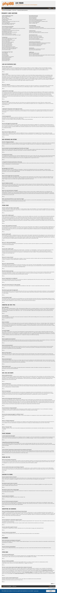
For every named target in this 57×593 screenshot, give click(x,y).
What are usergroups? (33, 18)
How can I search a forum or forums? (35, 35)
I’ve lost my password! (6, 22)
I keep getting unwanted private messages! (36, 27)
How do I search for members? (34, 38)
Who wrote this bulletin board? (34, 53)
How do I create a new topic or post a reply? (9, 38)
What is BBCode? (5, 52)
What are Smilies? (5, 54)
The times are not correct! (6, 29)
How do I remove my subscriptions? (35, 45)
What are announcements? (6, 57)
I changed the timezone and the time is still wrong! (10, 30)
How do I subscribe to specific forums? (35, 44)
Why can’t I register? (5, 18)
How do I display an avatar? (7, 33)
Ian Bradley (53, 588)
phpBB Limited (33, 555)
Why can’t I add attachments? (7, 44)
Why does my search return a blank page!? (36, 37)
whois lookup (28, 569)
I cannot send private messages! (34, 26)
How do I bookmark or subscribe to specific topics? (37, 43)
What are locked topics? (6, 59)
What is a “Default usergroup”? (34, 22)
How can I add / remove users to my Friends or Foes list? (38, 32)
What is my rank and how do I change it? (9, 34)
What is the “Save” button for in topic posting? (10, 47)
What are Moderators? (33, 17)
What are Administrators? (33, 16)
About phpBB (27, 556)
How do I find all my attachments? (35, 49)
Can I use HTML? (5, 53)
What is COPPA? (4, 17)
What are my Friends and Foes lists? (35, 31)
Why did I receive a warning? (7, 45)
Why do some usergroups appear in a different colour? (38, 21)
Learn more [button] (36, 590)
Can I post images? (5, 55)
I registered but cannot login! (7, 19)
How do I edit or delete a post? (7, 39)
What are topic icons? (6, 60)
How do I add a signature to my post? (8, 40)
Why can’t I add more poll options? (8, 42)
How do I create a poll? (6, 41)
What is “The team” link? (33, 23)
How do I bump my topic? (6, 49)
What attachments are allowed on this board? (37, 48)
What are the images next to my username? (9, 32)
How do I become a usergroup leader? (35, 20)
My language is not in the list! (7, 31)
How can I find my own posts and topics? (36, 39)
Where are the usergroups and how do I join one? (37, 19)
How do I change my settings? (7, 27)
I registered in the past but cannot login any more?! (10, 21)
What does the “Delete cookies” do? (8, 24)
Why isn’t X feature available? (34, 54)
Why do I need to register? (6, 16)
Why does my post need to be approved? (9, 48)
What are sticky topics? (6, 58)
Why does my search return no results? (35, 36)
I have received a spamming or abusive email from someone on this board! (42, 28)
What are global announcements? (8, 56)
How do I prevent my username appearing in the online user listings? (13, 28)
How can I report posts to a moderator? (8, 46)
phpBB (15, 171)
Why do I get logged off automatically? (8, 23)
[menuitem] (3, 8)
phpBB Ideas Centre (5, 563)
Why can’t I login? (5, 20)
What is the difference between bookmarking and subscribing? (39, 42)
